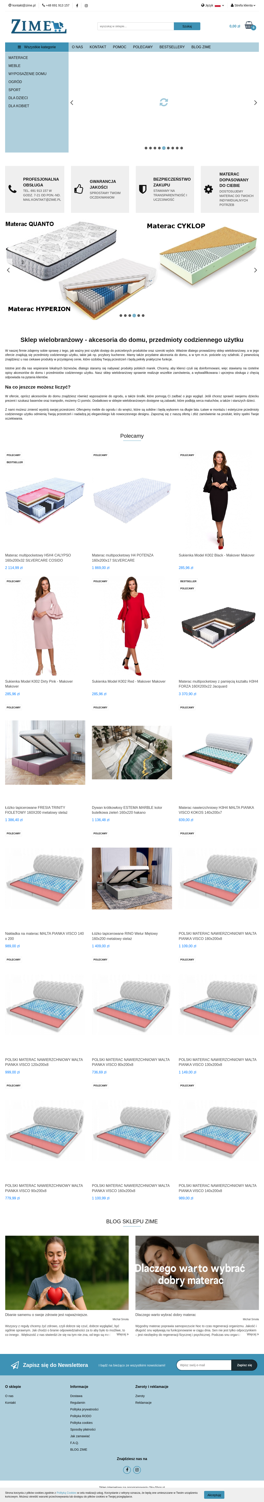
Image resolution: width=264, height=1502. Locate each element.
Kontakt (10, 1402)
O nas (9, 1396)
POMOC (119, 47)
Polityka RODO (80, 1416)
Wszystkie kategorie (37, 47)
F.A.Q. (74, 1443)
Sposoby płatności (83, 1429)
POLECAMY (143, 47)
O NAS (77, 47)
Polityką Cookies (66, 1492)
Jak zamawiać (80, 1436)
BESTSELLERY (172, 47)
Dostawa (76, 1396)
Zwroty (140, 1396)
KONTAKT (98, 47)
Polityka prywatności (84, 1409)
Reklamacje (143, 1402)
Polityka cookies (81, 1423)
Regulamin (77, 1402)
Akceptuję (214, 1495)
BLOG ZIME (201, 47)
